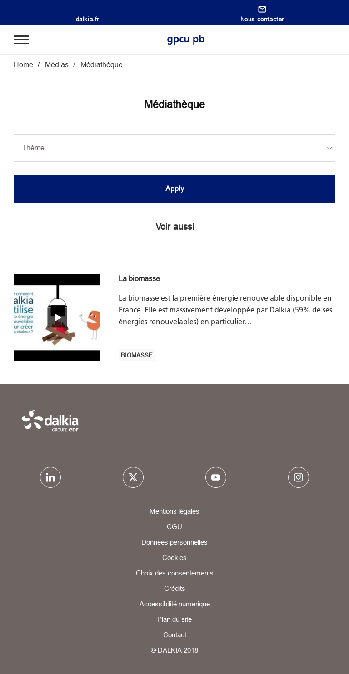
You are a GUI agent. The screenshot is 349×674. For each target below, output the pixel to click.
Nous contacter (262, 19)
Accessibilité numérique (175, 604)
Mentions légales (174, 511)
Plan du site (174, 619)
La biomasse (139, 278)
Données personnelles (174, 542)
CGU (174, 526)
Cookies (174, 557)
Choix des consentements (175, 573)
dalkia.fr (87, 19)
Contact (174, 635)
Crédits (174, 588)
